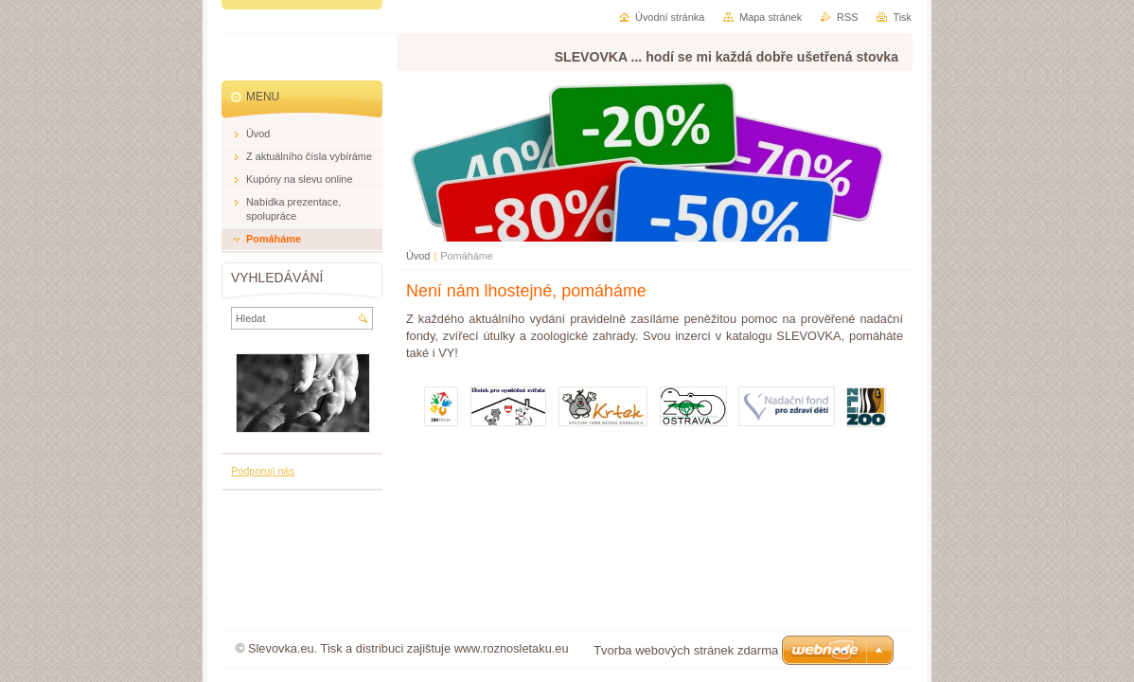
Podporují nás (262, 470)
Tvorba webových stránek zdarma (686, 650)
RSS (847, 17)
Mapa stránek (770, 17)
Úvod (418, 255)
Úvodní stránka (669, 17)
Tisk (902, 17)
